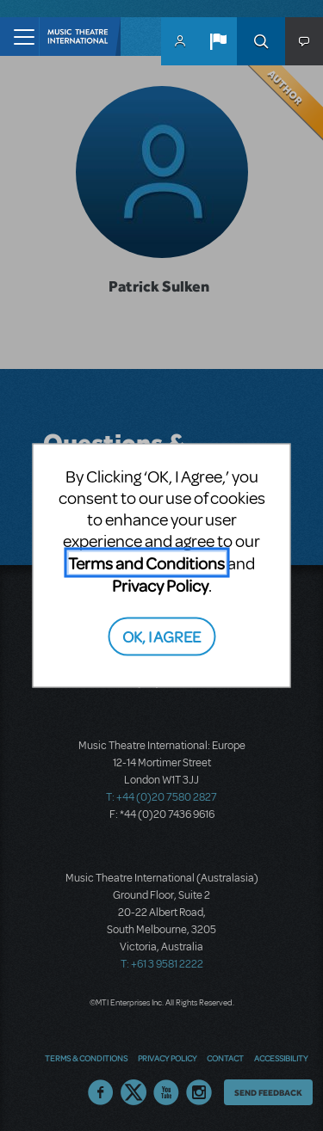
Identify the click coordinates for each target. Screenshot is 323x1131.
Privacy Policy (160, 585)
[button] (218, 41)
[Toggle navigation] (19, 36)
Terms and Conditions (146, 563)
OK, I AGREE (161, 635)
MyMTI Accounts (180, 41)
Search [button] (261, 41)
